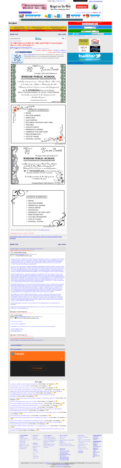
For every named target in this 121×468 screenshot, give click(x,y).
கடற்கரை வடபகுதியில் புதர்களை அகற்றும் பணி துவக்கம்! (23, 384)
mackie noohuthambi (19, 254)
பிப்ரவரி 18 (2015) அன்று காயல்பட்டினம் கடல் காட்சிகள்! (23, 387)
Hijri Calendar (80, 451)
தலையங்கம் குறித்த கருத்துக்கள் (50, 438)
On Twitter (95, 439)
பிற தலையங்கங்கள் (37, 439)
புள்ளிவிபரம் (46, 447)
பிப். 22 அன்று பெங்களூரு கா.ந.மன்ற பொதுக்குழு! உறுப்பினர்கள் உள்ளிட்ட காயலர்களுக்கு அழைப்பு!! (34, 412)
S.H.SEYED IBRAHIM (20, 316)
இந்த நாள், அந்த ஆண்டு (24, 445)
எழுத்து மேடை (36, 444)
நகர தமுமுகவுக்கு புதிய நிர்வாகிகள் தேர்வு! (20, 415)
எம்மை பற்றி (78, 19)
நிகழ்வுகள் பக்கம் (81, 445)
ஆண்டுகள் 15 (35, 457)
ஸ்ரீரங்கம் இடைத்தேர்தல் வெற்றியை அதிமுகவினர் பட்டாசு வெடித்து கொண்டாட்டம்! (29, 425)
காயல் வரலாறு (35, 456)
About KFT (95, 454)
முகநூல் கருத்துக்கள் (53, 52)
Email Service (95, 436)
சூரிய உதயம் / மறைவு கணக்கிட (84, 439)
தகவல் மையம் (46, 19)
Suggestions (95, 449)
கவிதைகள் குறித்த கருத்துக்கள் (49, 444)
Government (80, 452)
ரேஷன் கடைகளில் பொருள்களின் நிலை (67, 445)
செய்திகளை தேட (23, 448)
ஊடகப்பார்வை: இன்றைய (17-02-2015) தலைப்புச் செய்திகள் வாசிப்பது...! (27, 420)
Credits (94, 450)
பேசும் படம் (35, 454)
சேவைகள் (72, 19)
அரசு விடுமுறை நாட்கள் (82, 444)
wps (27, 237)
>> (24, 435)
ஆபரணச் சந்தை (81, 442)
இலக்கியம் (35, 447)
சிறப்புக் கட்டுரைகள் (36, 446)
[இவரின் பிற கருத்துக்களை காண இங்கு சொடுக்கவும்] (21, 312)
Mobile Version (96, 438)
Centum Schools (63, 455)
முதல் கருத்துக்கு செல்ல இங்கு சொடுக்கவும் (21, 338)
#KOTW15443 (38, 39)
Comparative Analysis (64, 453)
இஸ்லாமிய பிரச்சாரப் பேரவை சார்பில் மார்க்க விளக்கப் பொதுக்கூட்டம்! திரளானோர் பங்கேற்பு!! (32, 398)
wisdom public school (19, 237)
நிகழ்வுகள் (54, 19)
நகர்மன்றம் (62, 438)
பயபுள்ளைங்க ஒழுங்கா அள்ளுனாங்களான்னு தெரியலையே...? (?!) (25, 405)
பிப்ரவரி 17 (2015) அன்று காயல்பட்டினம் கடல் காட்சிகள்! (23, 401)
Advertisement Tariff (97, 446)
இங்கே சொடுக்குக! (44, 229)
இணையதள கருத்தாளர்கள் (49, 445)
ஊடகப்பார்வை (36, 451)
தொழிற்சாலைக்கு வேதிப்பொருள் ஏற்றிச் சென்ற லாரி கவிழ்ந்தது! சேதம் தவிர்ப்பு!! (29, 417)
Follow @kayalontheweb (96, 1)
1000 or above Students (64, 457)
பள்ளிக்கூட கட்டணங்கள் (64, 450)
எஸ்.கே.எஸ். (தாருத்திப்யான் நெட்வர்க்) (23, 47)
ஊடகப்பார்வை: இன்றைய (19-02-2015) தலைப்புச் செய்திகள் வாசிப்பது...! (27, 389)
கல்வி (59, 19)
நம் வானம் (65, 19)
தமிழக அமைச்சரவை (82, 447)
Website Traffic (96, 442)
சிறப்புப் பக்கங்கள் (37, 19)
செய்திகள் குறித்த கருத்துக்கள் (49, 437)
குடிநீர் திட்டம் (62, 442)
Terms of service (61, 463)
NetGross (67, 464)
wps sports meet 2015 (51, 237)
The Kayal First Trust (60, 464)
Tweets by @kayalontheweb (75, 63)
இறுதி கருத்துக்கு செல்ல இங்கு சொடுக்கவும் (21, 250)
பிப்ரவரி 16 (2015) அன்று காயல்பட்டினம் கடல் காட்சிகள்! (23, 407)
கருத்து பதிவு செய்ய (46, 48)
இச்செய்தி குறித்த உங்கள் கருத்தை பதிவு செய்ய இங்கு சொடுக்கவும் (26, 248)
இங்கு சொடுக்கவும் (81, 35)
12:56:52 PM (35, 12)
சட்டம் (34, 453)
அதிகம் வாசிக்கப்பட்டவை (25, 439)
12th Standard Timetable (64, 458)
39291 (30, 255)
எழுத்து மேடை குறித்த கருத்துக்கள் (50, 440)
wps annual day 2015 (37, 237)
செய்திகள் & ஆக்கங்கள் (26, 19)
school (60, 237)
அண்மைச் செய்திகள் (24, 438)
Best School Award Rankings (65, 454)
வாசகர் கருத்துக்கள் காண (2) (34, 48)
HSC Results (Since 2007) (65, 451)
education (13, 238)
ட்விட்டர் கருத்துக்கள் (62, 52)
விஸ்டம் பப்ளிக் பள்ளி (29, 54)
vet (30, 237)
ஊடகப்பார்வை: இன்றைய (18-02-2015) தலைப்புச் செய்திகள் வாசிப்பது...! (27, 403)
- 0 (60, 50)
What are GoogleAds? (95, 444)
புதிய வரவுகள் (62, 437)
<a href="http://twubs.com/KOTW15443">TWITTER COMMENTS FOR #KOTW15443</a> (37, 363)
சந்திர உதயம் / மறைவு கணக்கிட (84, 441)
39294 (37, 318)
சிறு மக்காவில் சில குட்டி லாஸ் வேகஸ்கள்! (20, 385)
